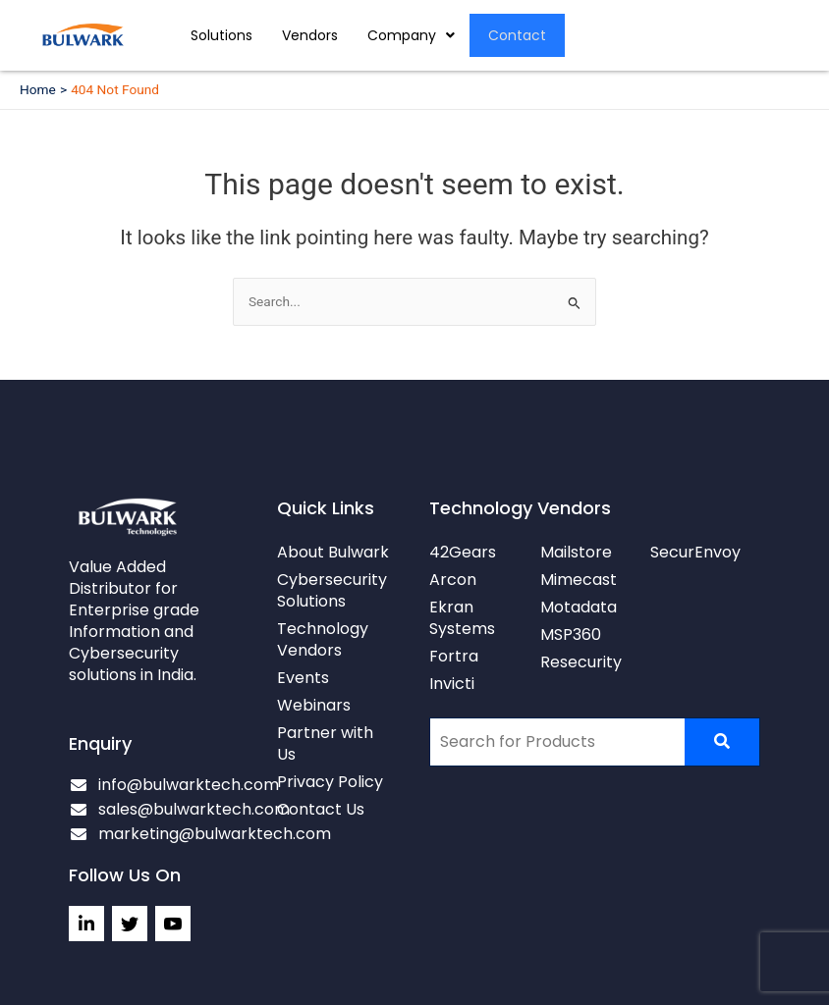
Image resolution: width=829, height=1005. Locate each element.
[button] (411, 35)
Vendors (310, 35)
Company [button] (411, 35)
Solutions (221, 35)
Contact (518, 35)
